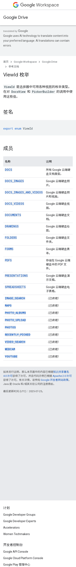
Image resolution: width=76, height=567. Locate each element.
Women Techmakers (16, 534)
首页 (6, 61)
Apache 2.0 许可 (62, 375)
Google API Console (15, 551)
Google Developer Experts (19, 521)
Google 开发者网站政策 (55, 379)
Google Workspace (25, 61)
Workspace (39, 5)
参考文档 (14, 66)
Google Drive (15, 17)
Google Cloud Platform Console (23, 558)
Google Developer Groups (19, 514)
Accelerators (11, 527)
